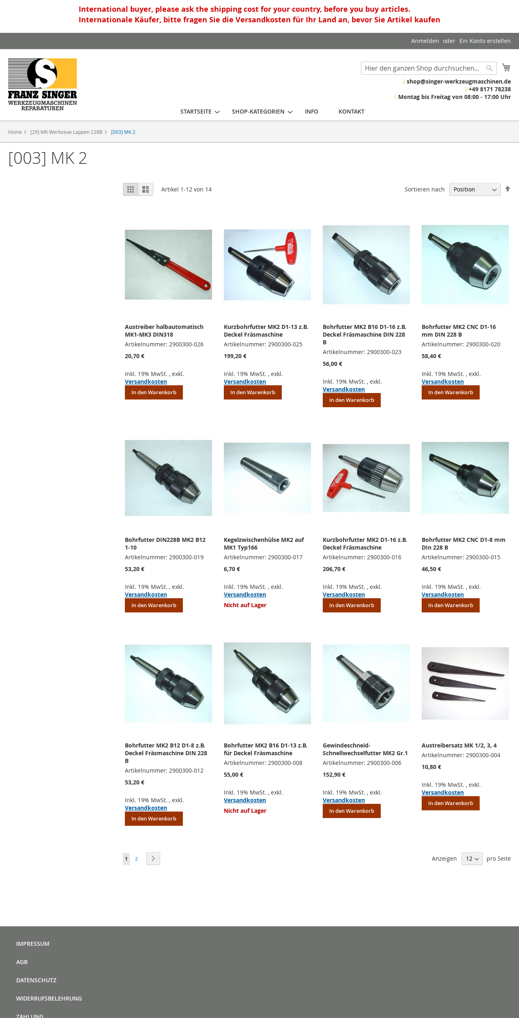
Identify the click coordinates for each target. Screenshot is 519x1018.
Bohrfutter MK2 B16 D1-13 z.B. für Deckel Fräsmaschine (265, 749)
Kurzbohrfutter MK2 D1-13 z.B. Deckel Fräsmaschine (266, 330)
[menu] (272, 111)
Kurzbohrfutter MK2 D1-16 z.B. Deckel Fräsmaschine (365, 543)
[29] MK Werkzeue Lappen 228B (67, 132)
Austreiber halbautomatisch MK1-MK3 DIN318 (164, 330)
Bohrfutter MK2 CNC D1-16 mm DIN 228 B (459, 330)
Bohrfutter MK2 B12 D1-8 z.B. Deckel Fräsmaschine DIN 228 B (166, 753)
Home (15, 132)
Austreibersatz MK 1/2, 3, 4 (459, 745)
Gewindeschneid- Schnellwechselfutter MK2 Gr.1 (365, 749)
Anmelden (425, 41)
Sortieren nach (425, 189)
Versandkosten (146, 381)
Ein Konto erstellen (485, 41)
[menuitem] (196, 111)
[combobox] (429, 68)
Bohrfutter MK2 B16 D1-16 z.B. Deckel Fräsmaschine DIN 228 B (364, 334)
